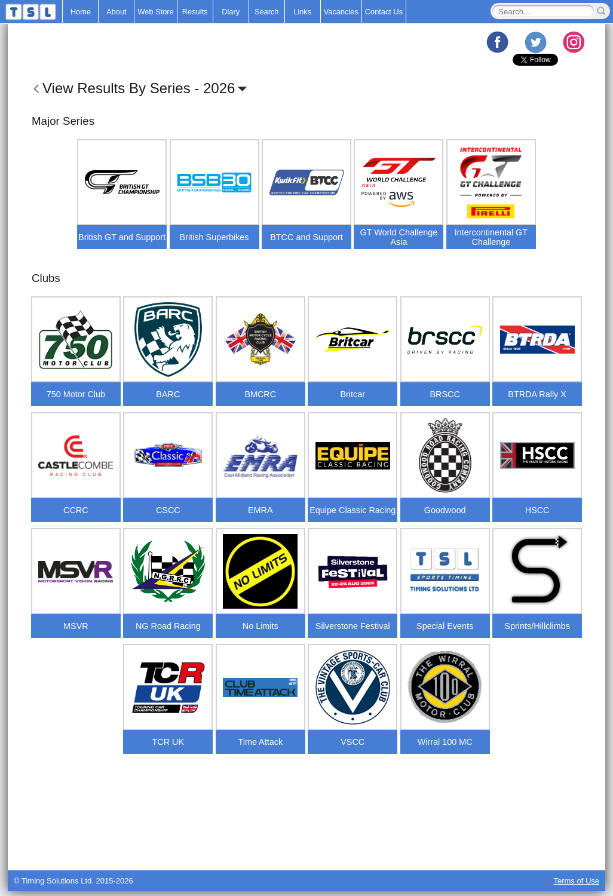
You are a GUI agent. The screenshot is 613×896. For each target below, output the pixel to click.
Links (302, 11)
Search (267, 11)
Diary (231, 11)
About (116, 11)
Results (195, 11)
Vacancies (341, 11)
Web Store (155, 11)
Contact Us (384, 11)
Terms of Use (576, 880)
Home (81, 11)
